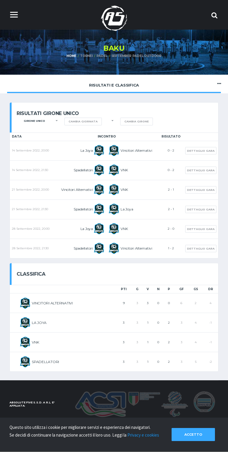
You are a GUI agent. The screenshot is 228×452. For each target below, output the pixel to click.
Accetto (193, 434)
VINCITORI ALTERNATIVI (52, 303)
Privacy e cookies (143, 435)
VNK (124, 170)
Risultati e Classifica (114, 83)
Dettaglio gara (201, 150)
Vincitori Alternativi (136, 150)
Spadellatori (83, 170)
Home (71, 56)
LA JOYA (39, 322)
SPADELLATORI (45, 362)
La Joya (86, 150)
